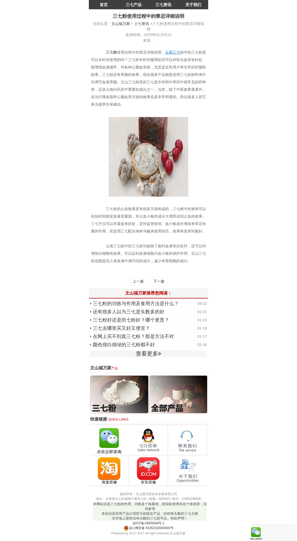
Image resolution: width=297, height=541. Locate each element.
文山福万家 (120, 23)
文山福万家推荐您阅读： (148, 293)
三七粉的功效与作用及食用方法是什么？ (136, 303)
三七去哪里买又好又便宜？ (121, 328)
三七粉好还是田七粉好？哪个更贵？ (131, 320)
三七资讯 (163, 4)
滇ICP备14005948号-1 (148, 523)
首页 (104, 4)
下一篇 (158, 281)
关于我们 (193, 4)
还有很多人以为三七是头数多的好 (128, 311)
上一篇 (138, 281)
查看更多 (148, 353)
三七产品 (134, 4)
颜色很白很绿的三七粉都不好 (124, 344)
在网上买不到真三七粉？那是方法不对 (133, 336)
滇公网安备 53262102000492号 (149, 528)
